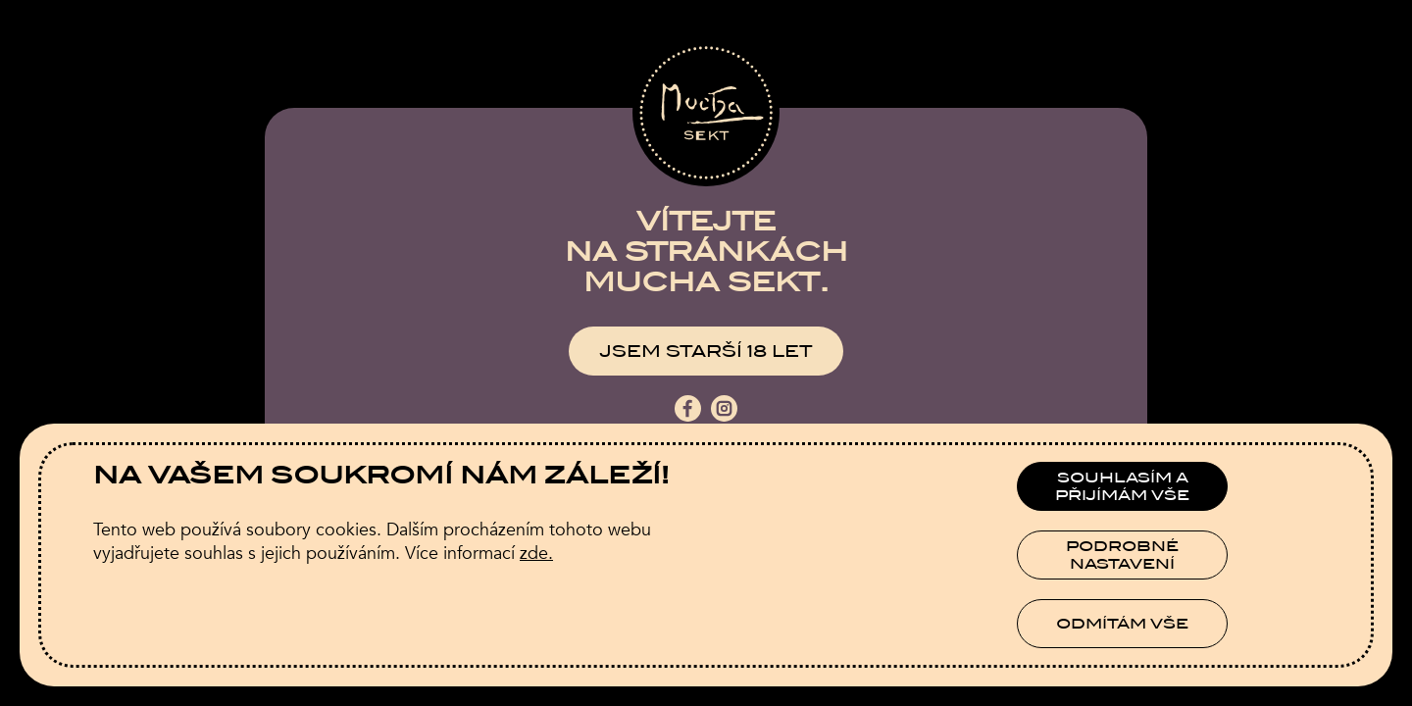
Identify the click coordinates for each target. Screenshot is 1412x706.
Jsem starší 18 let (706, 351)
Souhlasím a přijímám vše (1122, 486)
